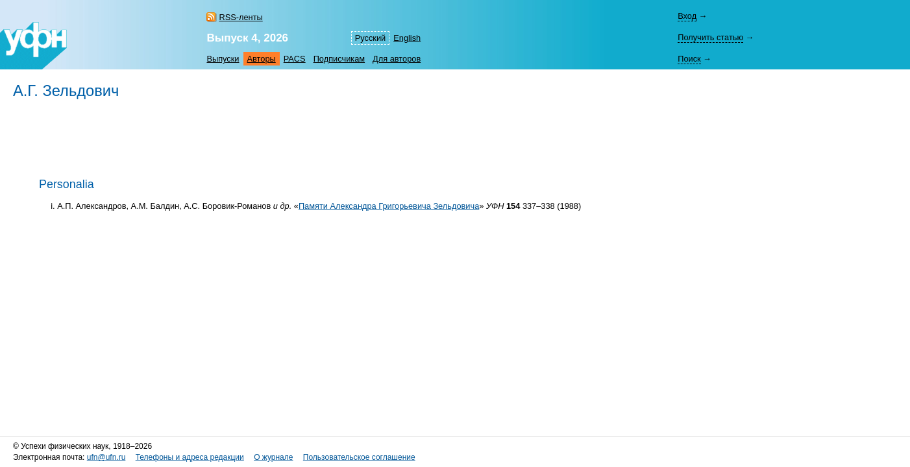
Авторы (261, 59)
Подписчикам (339, 59)
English (407, 38)
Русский (370, 38)
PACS (295, 59)
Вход (687, 16)
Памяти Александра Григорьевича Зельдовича (389, 206)
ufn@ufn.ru (106, 457)
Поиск (689, 59)
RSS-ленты (240, 17)
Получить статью (710, 37)
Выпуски (222, 59)
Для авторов (397, 59)
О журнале (273, 457)
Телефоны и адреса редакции (190, 457)
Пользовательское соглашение (359, 457)
